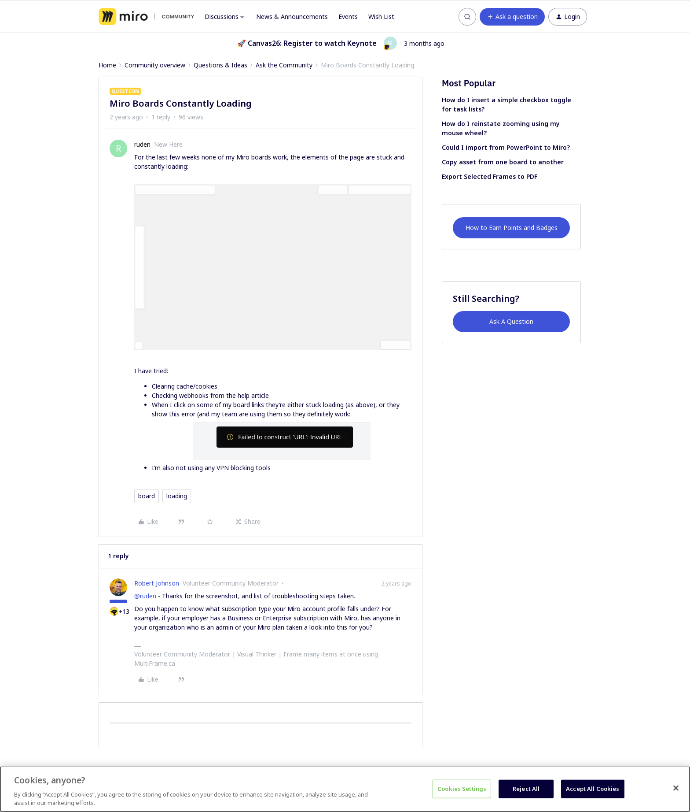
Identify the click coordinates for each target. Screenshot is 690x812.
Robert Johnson (156, 583)
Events (348, 16)
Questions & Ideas (220, 65)
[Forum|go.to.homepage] (146, 17)
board (146, 496)
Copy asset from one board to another (503, 162)
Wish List (381, 16)
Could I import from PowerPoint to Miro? (506, 147)
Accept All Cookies (592, 789)
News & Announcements (292, 16)
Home (107, 65)
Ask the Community (284, 65)
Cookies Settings (461, 789)
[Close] (676, 788)
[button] (512, 17)
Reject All (526, 789)
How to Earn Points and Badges (512, 227)
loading (176, 496)
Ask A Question (511, 321)
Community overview (155, 65)
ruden (142, 144)
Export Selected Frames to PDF (489, 176)
